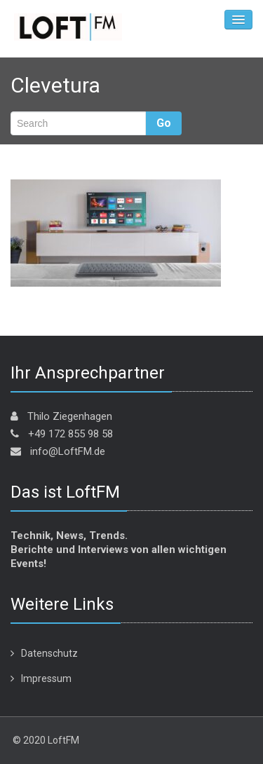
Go (163, 123)
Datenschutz (49, 653)
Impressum (46, 678)
